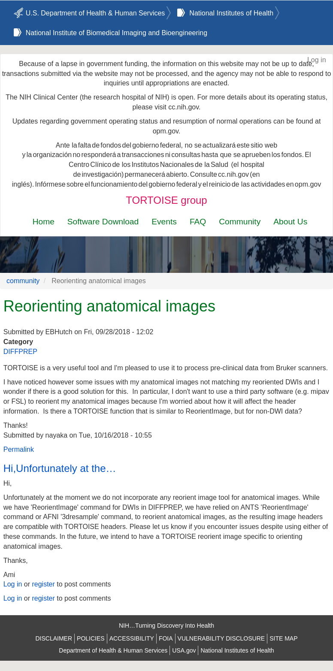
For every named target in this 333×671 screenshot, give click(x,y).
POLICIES (91, 638)
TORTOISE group (166, 200)
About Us (290, 221)
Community (239, 221)
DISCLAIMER (53, 638)
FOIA (166, 638)
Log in (316, 59)
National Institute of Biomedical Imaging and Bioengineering (116, 32)
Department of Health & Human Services (113, 650)
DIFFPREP (20, 351)
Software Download (103, 221)
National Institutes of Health (231, 13)
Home (43, 221)
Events (164, 221)
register (43, 584)
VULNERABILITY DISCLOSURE (221, 638)
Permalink (18, 449)
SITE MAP (283, 638)
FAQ (198, 221)
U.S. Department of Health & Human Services (95, 13)
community (22, 280)
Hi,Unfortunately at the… (59, 468)
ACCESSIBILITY (131, 638)
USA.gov (184, 650)
